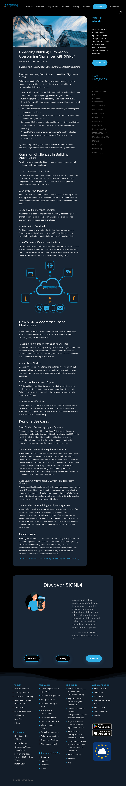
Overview (45, 757)
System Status (20, 764)
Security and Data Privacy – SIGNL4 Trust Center (23, 757)
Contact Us (98, 692)
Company (86, 7)
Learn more (100, 62)
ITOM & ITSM (97, 133)
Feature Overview (21, 688)
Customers (65, 7)
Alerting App (19, 707)
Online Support (21, 743)
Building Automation (50, 736)
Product (29, 7)
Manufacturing (98, 137)
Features (32, 658)
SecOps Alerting (48, 699)
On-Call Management (50, 732)
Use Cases (39, 7)
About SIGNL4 (100, 688)
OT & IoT (43, 61)
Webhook (45, 764)
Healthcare (97, 121)
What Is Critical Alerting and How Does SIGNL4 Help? (76, 734)
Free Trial (100, 6)
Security (95, 148)
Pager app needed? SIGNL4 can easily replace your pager (76, 724)
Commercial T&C (101, 711)
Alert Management (49, 744)
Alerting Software (21, 692)
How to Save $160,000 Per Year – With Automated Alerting (77, 691)
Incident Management (50, 695)
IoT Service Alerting (49, 717)
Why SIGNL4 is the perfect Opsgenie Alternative (75, 701)
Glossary (96, 117)
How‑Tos (96, 125)
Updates (95, 152)
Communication (99, 91)
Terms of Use (99, 707)
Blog (69, 762)
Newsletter (98, 696)
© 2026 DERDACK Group (23, 780)
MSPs (94, 141)
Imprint (97, 715)
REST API (44, 761)
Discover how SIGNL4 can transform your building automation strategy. (49, 558)
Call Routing (19, 715)
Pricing (76, 7)
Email (43, 768)
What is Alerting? (75, 754)
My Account (115, 7)
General (35, 61)
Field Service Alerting (50, 721)
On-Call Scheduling (22, 711)
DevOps (95, 109)
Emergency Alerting (49, 740)
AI (93, 87)
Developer (96, 105)
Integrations (52, 7)
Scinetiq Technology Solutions (65, 66)
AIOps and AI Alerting (23, 696)
